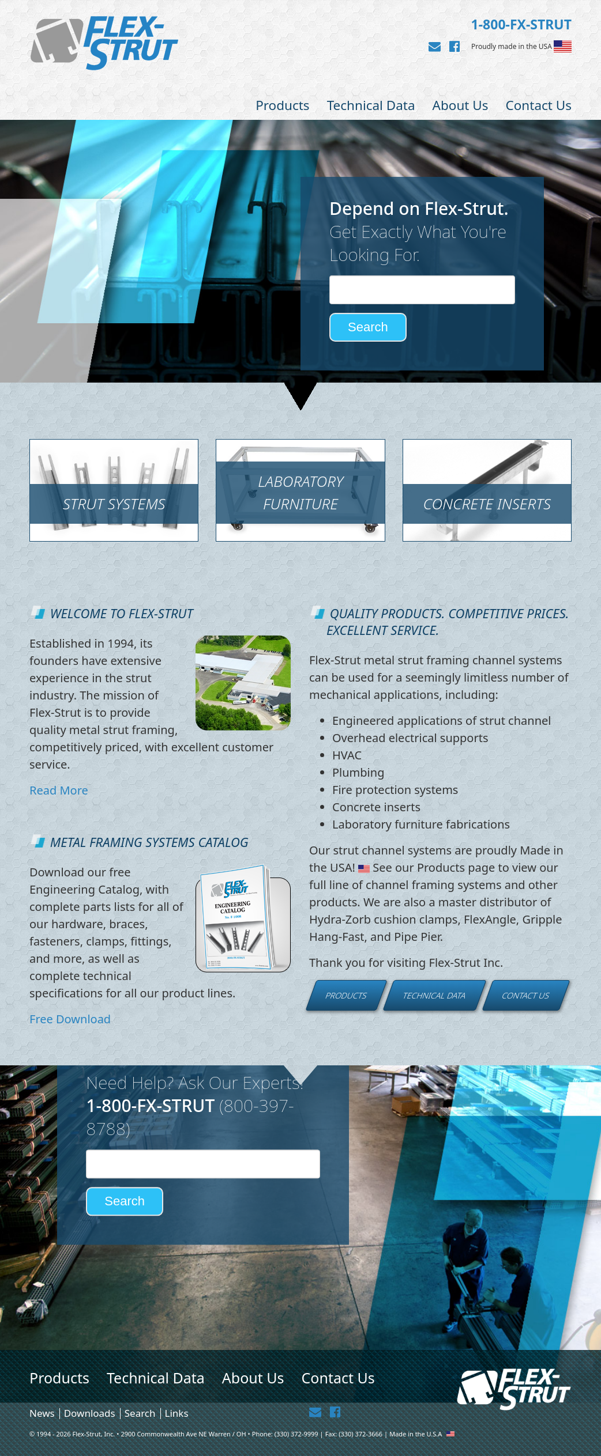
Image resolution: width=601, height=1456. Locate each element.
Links (177, 1413)
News (42, 1413)
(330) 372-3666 (360, 1433)
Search (140, 1413)
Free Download (70, 1019)
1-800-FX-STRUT (521, 24)
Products (283, 105)
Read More (58, 790)
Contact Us (539, 105)
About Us (461, 105)
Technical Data (371, 105)
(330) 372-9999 (296, 1433)
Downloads (89, 1413)
